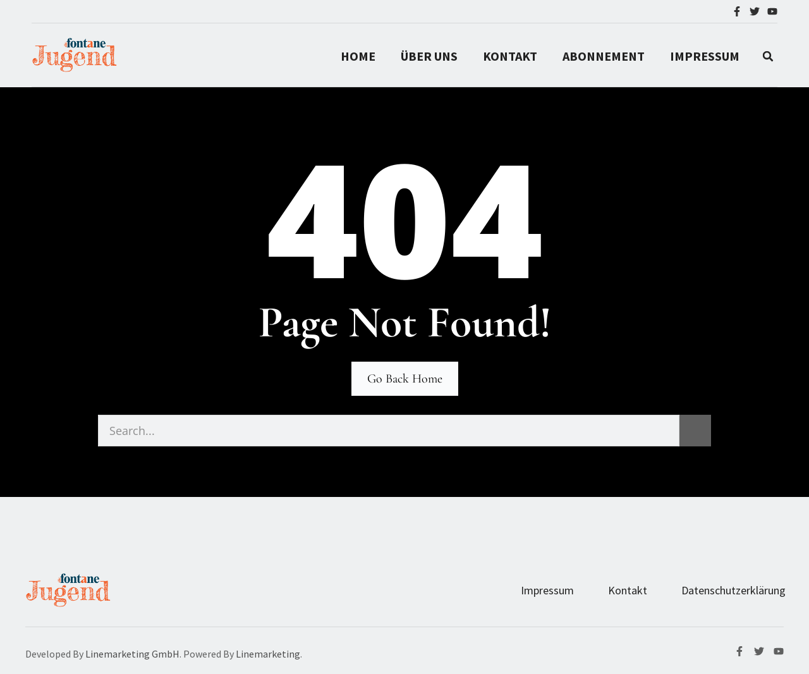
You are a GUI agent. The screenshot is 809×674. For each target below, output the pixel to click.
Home (358, 56)
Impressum (547, 590)
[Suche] (695, 430)
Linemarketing (268, 653)
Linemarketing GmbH (132, 653)
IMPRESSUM (704, 56)
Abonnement (604, 56)
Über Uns (429, 56)
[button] (767, 56)
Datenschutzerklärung (733, 590)
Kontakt (510, 56)
